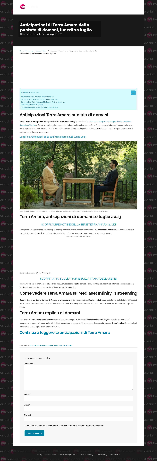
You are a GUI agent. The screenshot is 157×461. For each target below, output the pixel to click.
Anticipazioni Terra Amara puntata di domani (37, 97)
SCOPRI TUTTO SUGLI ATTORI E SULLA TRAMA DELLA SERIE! (78, 279)
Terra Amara (67, 346)
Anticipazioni (34, 346)
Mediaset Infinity (40, 51)
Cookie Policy (87, 455)
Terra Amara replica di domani (32, 105)
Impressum (114, 455)
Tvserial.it (30, 6)
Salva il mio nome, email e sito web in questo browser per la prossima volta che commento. (65, 426)
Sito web (27, 416)
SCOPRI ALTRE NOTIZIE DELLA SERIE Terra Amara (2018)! (78, 225)
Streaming (29, 51)
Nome (27, 395)
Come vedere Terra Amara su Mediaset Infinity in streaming (43, 103)
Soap (60, 346)
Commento (29, 364)
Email (27, 405)
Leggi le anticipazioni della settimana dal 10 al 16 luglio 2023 (55, 137)
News (56, 346)
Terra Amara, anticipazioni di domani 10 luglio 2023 (39, 100)
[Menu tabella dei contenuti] (133, 93)
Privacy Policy (101, 455)
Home (22, 51)
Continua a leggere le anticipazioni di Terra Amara (39, 108)
